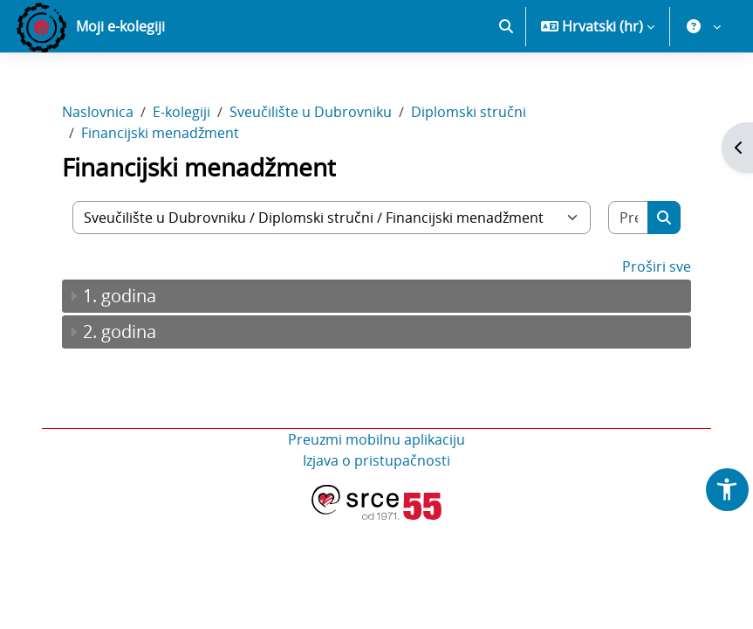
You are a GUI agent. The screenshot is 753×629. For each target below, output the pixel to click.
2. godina (119, 331)
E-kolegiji (181, 111)
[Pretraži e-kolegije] (628, 217)
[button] (506, 26)
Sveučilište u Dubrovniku (310, 111)
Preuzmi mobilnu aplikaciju (376, 439)
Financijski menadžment (160, 132)
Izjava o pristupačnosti (376, 460)
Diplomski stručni (468, 111)
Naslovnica (97, 111)
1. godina (119, 296)
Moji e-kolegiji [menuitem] (120, 26)
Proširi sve (656, 266)
